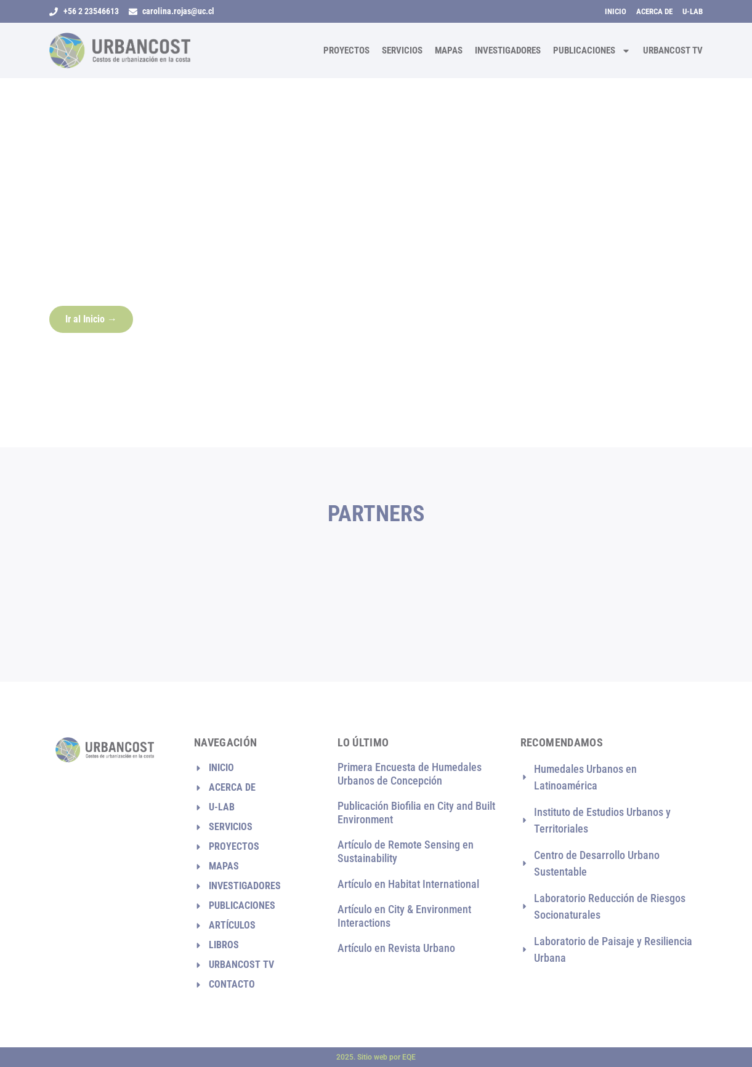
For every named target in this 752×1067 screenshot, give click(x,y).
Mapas (449, 50)
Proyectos (346, 50)
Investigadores (508, 50)
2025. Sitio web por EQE (376, 1057)
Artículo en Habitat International (408, 883)
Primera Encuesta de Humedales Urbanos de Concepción (410, 774)
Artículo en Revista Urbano (396, 947)
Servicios (402, 50)
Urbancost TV (673, 50)
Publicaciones (592, 50)
